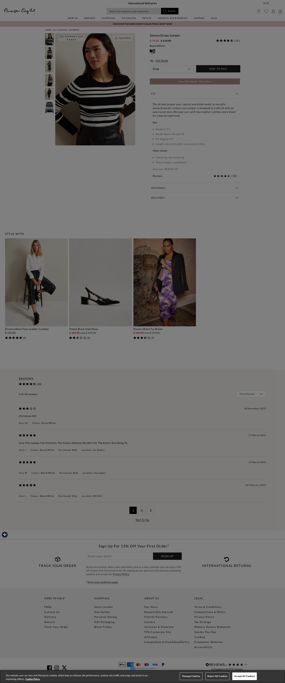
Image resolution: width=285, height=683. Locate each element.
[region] (142, 676)
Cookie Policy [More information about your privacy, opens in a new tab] (32, 679)
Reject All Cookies (217, 676)
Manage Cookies (191, 676)
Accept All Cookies (244, 676)
